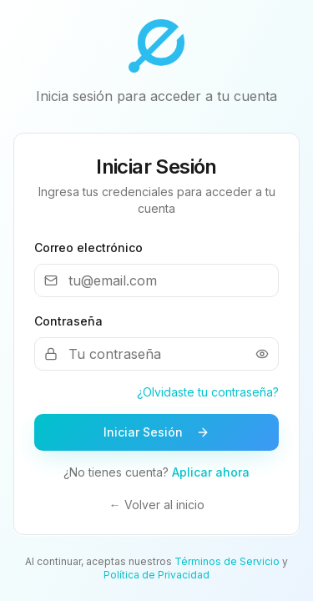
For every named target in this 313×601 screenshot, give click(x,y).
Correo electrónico (88, 247)
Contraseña (68, 321)
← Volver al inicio (156, 504)
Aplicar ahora (211, 472)
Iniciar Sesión (156, 432)
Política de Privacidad (156, 574)
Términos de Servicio (227, 561)
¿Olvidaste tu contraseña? (208, 392)
